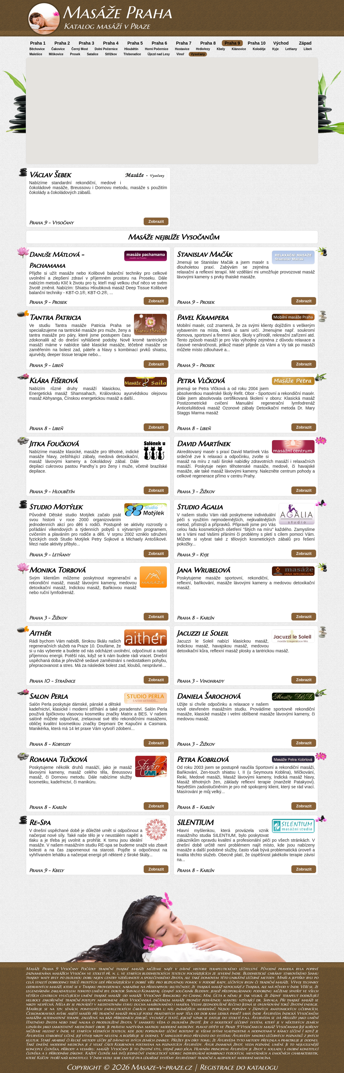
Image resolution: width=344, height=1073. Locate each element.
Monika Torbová (57, 570)
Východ (281, 43)
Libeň (308, 49)
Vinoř (180, 54)
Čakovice (58, 49)
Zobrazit (156, 221)
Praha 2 (62, 43)
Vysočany (198, 54)
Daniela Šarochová (208, 696)
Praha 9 (232, 43)
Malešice (35, 54)
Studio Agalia (199, 506)
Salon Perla (48, 696)
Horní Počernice (156, 49)
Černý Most (79, 49)
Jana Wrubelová (203, 570)
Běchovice (37, 49)
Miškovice (56, 54)
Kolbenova (124, 1044)
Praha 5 (135, 43)
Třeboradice (132, 54)
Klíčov (43, 1057)
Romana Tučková (58, 759)
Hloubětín (131, 49)
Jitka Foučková (53, 443)
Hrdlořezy (203, 49)
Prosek (75, 54)
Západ (305, 43)
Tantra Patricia (55, 317)
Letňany (291, 49)
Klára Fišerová (53, 380)
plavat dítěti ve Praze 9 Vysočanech (229, 1026)
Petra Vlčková (200, 380)
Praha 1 (38, 43)
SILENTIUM (195, 822)
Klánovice (239, 49)
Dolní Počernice (106, 49)
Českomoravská (40, 1013)
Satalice (92, 54)
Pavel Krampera (202, 317)
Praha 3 (86, 43)
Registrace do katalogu (238, 1067)
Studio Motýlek (55, 506)
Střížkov (111, 54)
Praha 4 (111, 43)
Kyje (275, 49)
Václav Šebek (50, 174)
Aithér (40, 633)
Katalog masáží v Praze (107, 26)
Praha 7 (183, 43)
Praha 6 (159, 43)
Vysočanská (140, 1000)
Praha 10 (256, 43)
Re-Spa (39, 822)
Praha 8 (208, 43)
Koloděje (259, 49)
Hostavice (182, 49)
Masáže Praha (117, 12)
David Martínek (203, 443)
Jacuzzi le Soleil (202, 633)
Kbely (221, 49)
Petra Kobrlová (202, 759)
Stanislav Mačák (204, 254)
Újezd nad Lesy (159, 54)
